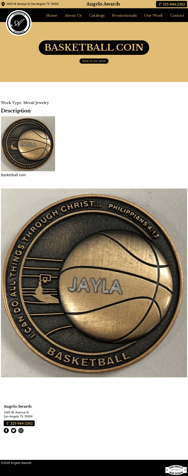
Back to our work (94, 61)
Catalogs (97, 15)
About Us (73, 15)
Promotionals (124, 15)
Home (51, 15)
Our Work (153, 15)
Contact (177, 15)
